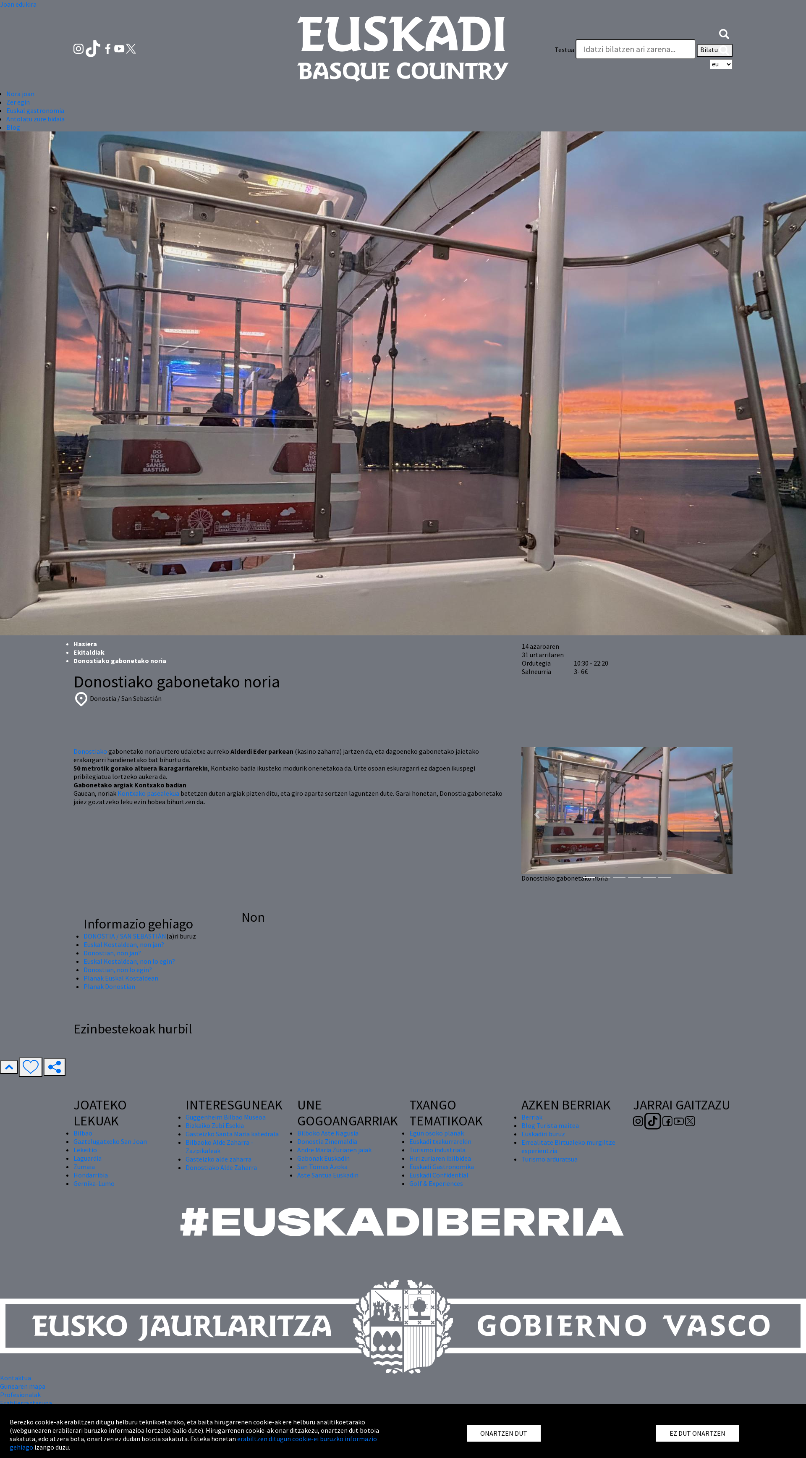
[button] (724, 33)
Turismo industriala (437, 1150)
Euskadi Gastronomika (441, 1166)
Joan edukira (18, 4)
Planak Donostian (109, 986)
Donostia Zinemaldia (327, 1141)
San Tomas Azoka (322, 1166)
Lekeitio (85, 1150)
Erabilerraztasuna (26, 1403)
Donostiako (90, 751)
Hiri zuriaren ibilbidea (440, 1158)
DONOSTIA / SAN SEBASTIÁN (125, 936)
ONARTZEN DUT (503, 1433)
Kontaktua (15, 1378)
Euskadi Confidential (438, 1175)
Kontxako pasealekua (148, 793)
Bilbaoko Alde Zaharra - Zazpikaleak (219, 1146)
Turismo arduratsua (549, 1159)
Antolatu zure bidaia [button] (35, 119)
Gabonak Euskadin (323, 1158)
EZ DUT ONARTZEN (697, 1433)
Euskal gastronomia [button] (35, 110)
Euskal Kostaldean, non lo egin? (129, 961)
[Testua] (636, 49)
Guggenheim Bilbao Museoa (226, 1117)
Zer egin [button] (18, 102)
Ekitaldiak (89, 652)
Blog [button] (13, 127)
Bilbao (82, 1133)
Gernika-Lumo (94, 1183)
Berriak (531, 1117)
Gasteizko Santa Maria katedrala (232, 1134)
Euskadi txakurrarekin (440, 1141)
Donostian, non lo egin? (118, 969)
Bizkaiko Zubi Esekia (215, 1125)
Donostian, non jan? (112, 953)
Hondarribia (90, 1175)
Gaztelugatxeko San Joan (110, 1141)
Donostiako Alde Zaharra (221, 1167)
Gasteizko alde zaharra (218, 1159)
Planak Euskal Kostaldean (121, 978)
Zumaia (84, 1166)
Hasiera (85, 644)
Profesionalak (20, 1394)
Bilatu (714, 50)
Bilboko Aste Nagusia (328, 1133)
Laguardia (87, 1158)
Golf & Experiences (436, 1183)
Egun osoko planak (436, 1133)
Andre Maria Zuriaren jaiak (334, 1150)
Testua (564, 49)
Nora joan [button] (20, 93)
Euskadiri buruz (543, 1134)
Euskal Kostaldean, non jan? (124, 944)
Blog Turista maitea (550, 1125)
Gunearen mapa (22, 1386)
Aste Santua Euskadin (328, 1175)
